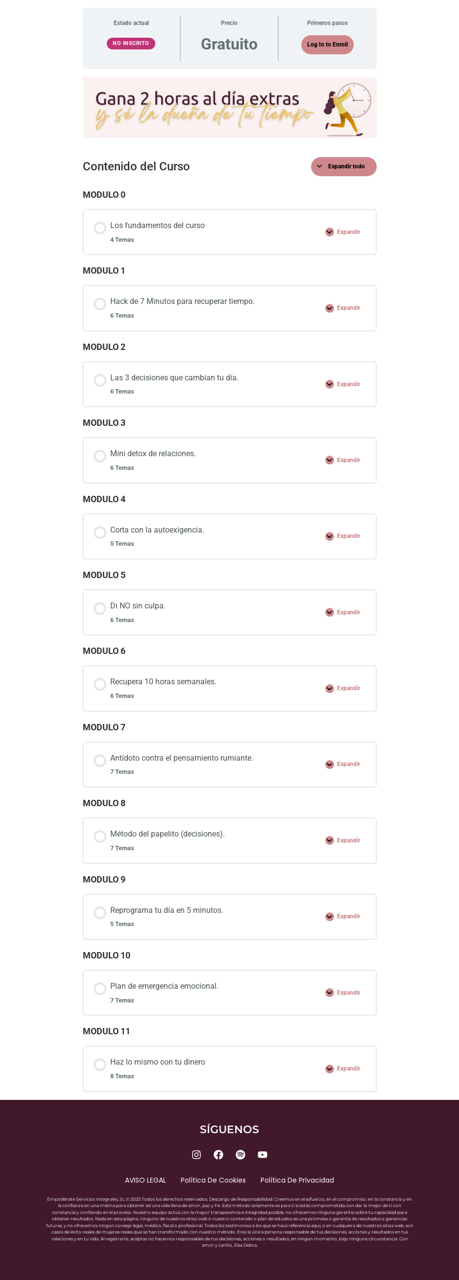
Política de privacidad (297, 1180)
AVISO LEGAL (145, 1180)
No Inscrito (131, 43)
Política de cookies (213, 1180)
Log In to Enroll (327, 44)
